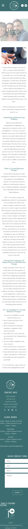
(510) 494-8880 (9, 404)
